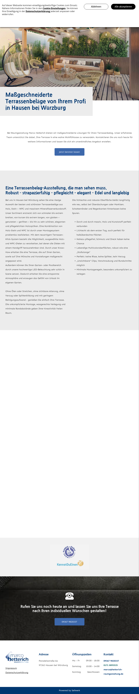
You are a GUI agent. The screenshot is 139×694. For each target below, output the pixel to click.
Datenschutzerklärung (16, 672)
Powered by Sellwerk (69, 690)
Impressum (11, 668)
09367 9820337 (111, 661)
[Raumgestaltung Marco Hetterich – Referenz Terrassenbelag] (18, 351)
